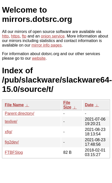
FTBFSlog (14, 152)
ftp (24, 36)
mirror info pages (46, 45)
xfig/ (8, 132)
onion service (53, 36)
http (5, 36)
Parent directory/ (19, 113)
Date (89, 105)
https (15, 36)
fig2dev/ (12, 142)
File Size (67, 104)
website (38, 58)
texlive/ (11, 121)
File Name (14, 105)
